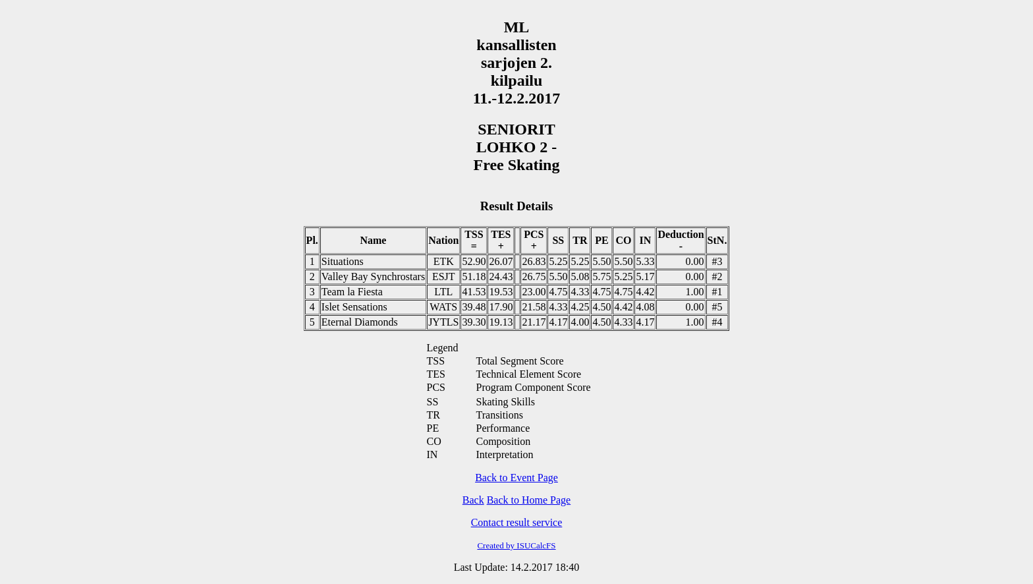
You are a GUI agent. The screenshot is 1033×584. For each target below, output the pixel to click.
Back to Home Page (529, 500)
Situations (342, 261)
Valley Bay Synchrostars (373, 276)
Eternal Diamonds (359, 322)
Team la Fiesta (352, 291)
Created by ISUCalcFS (516, 545)
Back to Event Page (516, 477)
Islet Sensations (354, 306)
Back (473, 500)
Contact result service (517, 522)
